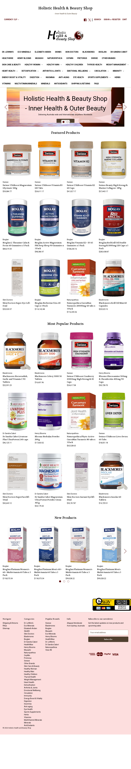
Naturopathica (54, 58)
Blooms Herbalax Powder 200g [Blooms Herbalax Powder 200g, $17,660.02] (47, 472)
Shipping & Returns (80, 83)
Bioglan (102, 52)
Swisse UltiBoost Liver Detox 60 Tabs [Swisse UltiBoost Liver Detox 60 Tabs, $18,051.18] (113, 472)
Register (116, 19)
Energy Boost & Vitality (14, 77)
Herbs (117, 77)
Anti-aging (64, 77)
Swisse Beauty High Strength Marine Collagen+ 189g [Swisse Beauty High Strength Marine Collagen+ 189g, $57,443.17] (113, 221)
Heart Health (10, 71)
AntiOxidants (60, 83)
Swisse (94, 58)
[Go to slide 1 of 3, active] (60, 616)
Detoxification (30, 71)
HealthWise (7, 58)
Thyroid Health (94, 65)
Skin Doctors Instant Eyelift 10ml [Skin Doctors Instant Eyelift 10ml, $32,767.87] (80, 533)
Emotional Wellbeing (78, 71)
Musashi (39, 58)
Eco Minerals (24, 52)
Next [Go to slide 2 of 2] (125, 124)
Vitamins (6, 83)
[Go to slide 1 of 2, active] (63, 157)
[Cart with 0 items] (124, 19)
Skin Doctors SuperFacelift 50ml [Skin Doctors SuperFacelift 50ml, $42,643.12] (16, 533)
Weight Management (117, 65)
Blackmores (89, 52)
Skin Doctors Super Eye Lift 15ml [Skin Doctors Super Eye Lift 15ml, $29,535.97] (16, 339)
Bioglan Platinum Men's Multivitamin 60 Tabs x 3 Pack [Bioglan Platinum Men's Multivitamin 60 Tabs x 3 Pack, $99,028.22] (109, 607)
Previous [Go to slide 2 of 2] (5, 124)
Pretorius (82, 58)
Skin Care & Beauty (11, 65)
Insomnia (50, 77)
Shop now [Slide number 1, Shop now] (65, 136)
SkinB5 (58, 52)
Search (97, 19)
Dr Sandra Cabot (119, 52)
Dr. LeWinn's (8, 52)
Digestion (36, 77)
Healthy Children (74, 65)
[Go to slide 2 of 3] (64, 616)
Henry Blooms (24, 58)
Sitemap (6, 663)
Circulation (101, 71)
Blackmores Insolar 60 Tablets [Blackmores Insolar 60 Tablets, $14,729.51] (110, 533)
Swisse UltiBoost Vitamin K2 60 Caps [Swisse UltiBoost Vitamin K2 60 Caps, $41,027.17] (81, 221)
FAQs (96, 83)
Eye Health (78, 77)
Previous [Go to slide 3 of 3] (3, 586)
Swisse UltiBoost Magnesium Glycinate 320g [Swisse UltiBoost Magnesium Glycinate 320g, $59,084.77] (17, 221)
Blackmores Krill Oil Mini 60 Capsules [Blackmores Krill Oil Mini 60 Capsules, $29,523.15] (113, 339)
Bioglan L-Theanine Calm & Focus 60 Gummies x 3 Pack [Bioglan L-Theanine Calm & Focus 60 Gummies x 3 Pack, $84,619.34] (16, 278)
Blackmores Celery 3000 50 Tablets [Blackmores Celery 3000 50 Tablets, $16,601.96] (48, 412)
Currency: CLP (11, 19)
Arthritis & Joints (53, 71)
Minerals (45, 83)
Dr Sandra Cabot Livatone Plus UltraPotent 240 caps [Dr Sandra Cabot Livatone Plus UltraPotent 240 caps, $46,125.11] (15, 472)
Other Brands (108, 58)
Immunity (118, 71)
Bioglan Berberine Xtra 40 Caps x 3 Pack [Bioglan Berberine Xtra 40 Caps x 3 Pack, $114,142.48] (48, 339)
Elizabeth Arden (43, 52)
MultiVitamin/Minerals (26, 83)
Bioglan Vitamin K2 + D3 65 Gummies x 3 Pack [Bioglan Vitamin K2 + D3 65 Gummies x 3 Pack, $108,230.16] (80, 278)
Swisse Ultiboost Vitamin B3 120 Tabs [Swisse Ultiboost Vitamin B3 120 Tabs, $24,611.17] (49, 221)
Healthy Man (54, 65)
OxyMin (69, 58)
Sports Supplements (99, 77)
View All (48, 684)
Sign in (107, 19)
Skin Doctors (71, 52)
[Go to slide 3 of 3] (68, 616)
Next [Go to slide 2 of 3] (125, 586)
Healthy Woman (34, 65)
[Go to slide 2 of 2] (67, 157)
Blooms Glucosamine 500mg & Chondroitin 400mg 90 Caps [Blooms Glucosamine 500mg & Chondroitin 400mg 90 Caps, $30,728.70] (113, 414)
